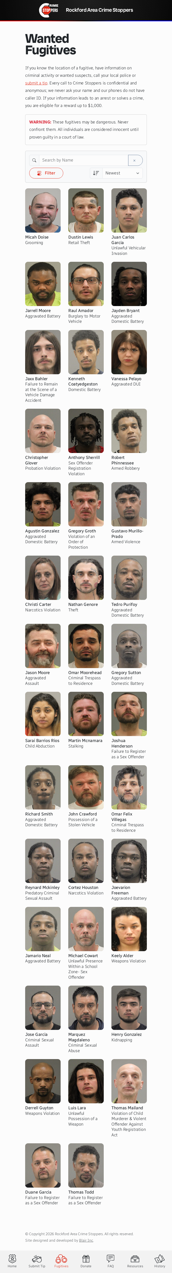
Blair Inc (86, 1240)
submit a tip (36, 83)
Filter (46, 173)
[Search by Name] (83, 160)
